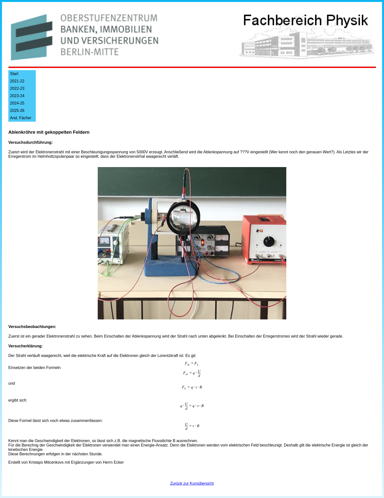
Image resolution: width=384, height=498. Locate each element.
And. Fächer (20, 118)
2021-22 (17, 81)
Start (14, 74)
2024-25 (17, 103)
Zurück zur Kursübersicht (192, 483)
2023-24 (17, 96)
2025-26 (17, 110)
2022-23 (17, 88)
